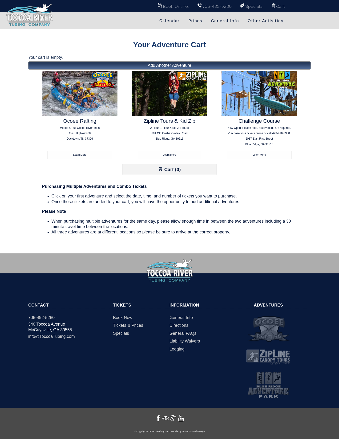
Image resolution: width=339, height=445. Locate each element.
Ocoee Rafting (80, 134)
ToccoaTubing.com (160, 437)
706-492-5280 (41, 318)
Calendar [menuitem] (169, 20)
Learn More (79, 155)
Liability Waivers (185, 341)
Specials (121, 333)
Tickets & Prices (128, 325)
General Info (181, 318)
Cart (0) (169, 170)
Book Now (122, 318)
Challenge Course (259, 134)
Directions (179, 325)
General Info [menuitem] (225, 20)
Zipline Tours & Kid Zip (170, 134)
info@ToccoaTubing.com (51, 337)
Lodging (177, 349)
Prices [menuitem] (195, 20)
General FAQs (183, 333)
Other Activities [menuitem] (265, 20)
